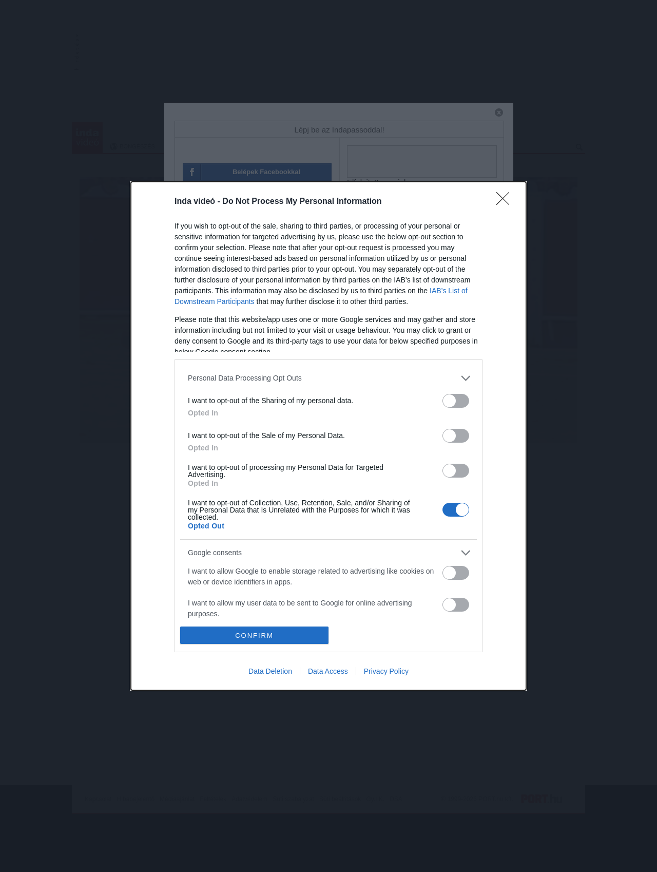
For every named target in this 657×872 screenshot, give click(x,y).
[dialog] (328, 436)
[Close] (506, 202)
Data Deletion (270, 671)
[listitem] (328, 378)
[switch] (455, 401)
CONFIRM (254, 635)
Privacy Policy (386, 671)
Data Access (328, 671)
